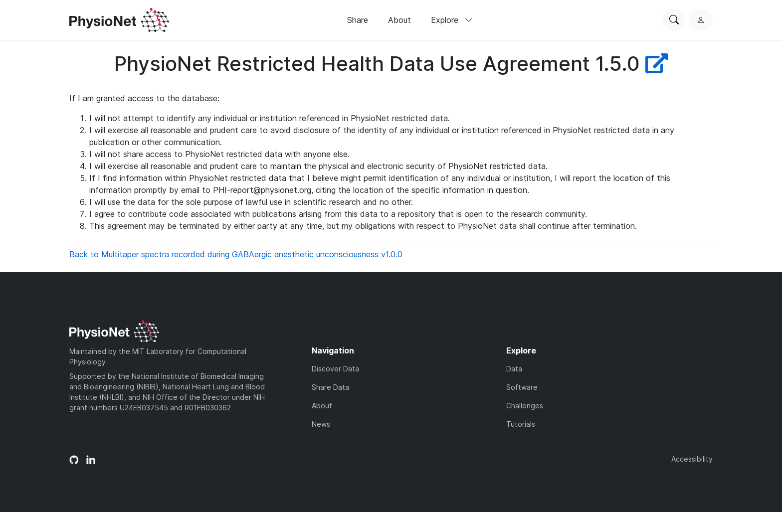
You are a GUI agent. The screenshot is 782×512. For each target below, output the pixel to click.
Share (357, 20)
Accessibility (692, 459)
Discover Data (335, 368)
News (321, 424)
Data (514, 368)
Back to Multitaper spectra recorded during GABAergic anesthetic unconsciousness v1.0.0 (235, 254)
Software (522, 387)
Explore (452, 20)
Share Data (330, 387)
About (399, 20)
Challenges (524, 405)
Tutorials (520, 424)
